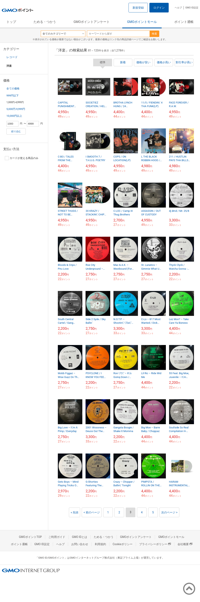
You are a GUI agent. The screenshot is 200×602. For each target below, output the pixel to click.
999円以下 (12, 95)
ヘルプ (178, 7)
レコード (12, 57)
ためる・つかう (45, 22)
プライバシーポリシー (155, 544)
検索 (154, 33)
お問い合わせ (79, 544)
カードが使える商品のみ (21, 158)
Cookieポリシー (123, 544)
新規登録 (138, 7)
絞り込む (16, 131)
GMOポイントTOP (30, 537)
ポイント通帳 (184, 22)
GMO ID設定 (191, 7)
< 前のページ (92, 512)
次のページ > (169, 512)
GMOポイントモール (142, 22)
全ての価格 (12, 88)
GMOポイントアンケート (91, 22)
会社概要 (185, 544)
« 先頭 (74, 512)
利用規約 (100, 544)
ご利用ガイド (56, 537)
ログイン (159, 7)
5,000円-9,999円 (15, 109)
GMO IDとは (79, 537)
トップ (11, 22)
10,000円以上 (14, 115)
